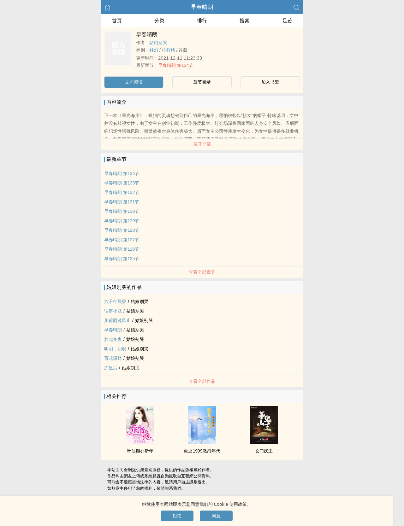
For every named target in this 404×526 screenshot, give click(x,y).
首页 (117, 20)
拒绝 (177, 515)
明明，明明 (115, 348)
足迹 (287, 20)
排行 (202, 20)
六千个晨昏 (115, 301)
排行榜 (168, 50)
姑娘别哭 (158, 42)
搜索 (245, 20)
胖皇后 (110, 367)
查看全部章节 (202, 272)
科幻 (153, 50)
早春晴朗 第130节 (121, 211)
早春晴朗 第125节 (121, 258)
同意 (216, 515)
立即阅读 (134, 82)
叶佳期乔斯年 (140, 450)
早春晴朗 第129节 (121, 220)
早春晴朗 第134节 (175, 65)
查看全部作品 (202, 381)
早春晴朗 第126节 (121, 249)
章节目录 (202, 82)
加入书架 (270, 82)
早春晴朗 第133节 (121, 182)
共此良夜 (113, 339)
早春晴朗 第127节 (121, 239)
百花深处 (113, 358)
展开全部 (202, 144)
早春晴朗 (202, 7)
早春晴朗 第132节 (121, 192)
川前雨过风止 (117, 320)
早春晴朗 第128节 (121, 230)
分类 (159, 20)
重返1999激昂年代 (202, 450)
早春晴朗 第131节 (121, 201)
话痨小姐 (113, 310)
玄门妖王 (264, 450)
